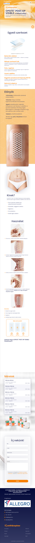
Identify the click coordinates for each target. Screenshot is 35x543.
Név (7, 443)
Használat (6, 536)
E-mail (8, 448)
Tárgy (8, 457)
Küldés (17, 481)
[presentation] (17, 477)
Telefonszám (9, 452)
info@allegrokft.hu (9, 517)
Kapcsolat (27, 531)
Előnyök (5, 531)
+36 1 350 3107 (8, 514)
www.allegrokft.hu (9, 519)
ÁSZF (26, 536)
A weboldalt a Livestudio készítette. (17, 541)
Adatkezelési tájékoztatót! (22, 473)
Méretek (27, 528)
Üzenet (8, 461)
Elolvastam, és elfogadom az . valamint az (17, 473)
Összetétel (6, 528)
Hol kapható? (28, 533)
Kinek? (5, 533)
